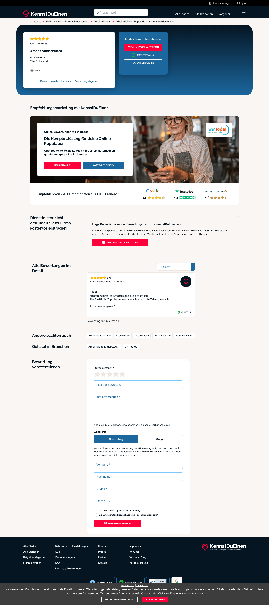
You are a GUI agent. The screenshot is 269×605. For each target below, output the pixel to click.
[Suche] (124, 12)
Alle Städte (182, 14)
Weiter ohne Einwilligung (119, 599)
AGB (105, 510)
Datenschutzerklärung (114, 515)
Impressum (135, 546)
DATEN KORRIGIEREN (143, 62)
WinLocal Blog (137, 557)
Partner (102, 557)
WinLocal (134, 551)
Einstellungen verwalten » (186, 593)
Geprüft (184, 312)
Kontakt (102, 562)
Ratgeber (224, 14)
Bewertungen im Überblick (55, 81)
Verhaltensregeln (160, 424)
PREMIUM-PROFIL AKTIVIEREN (143, 47)
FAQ (57, 562)
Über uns (103, 546)
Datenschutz (62, 546)
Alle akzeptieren (155, 599)
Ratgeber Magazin (34, 557)
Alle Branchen (204, 14)
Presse (102, 551)
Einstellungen (80, 546)
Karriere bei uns (138, 562)
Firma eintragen (32, 562)
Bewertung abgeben (86, 81)
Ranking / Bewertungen (68, 568)
